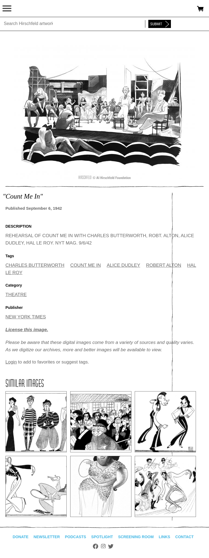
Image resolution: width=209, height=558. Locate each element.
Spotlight (102, 537)
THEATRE (16, 294)
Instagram (103, 546)
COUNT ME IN (85, 265)
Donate (21, 537)
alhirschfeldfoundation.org (23, 9)
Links (164, 537)
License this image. (26, 329)
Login (11, 362)
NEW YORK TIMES (25, 316)
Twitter (110, 546)
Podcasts (75, 537)
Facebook (95, 546)
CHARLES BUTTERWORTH (34, 265)
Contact (184, 537)
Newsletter (46, 537)
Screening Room (136, 537)
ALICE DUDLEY (123, 265)
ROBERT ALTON (163, 265)
